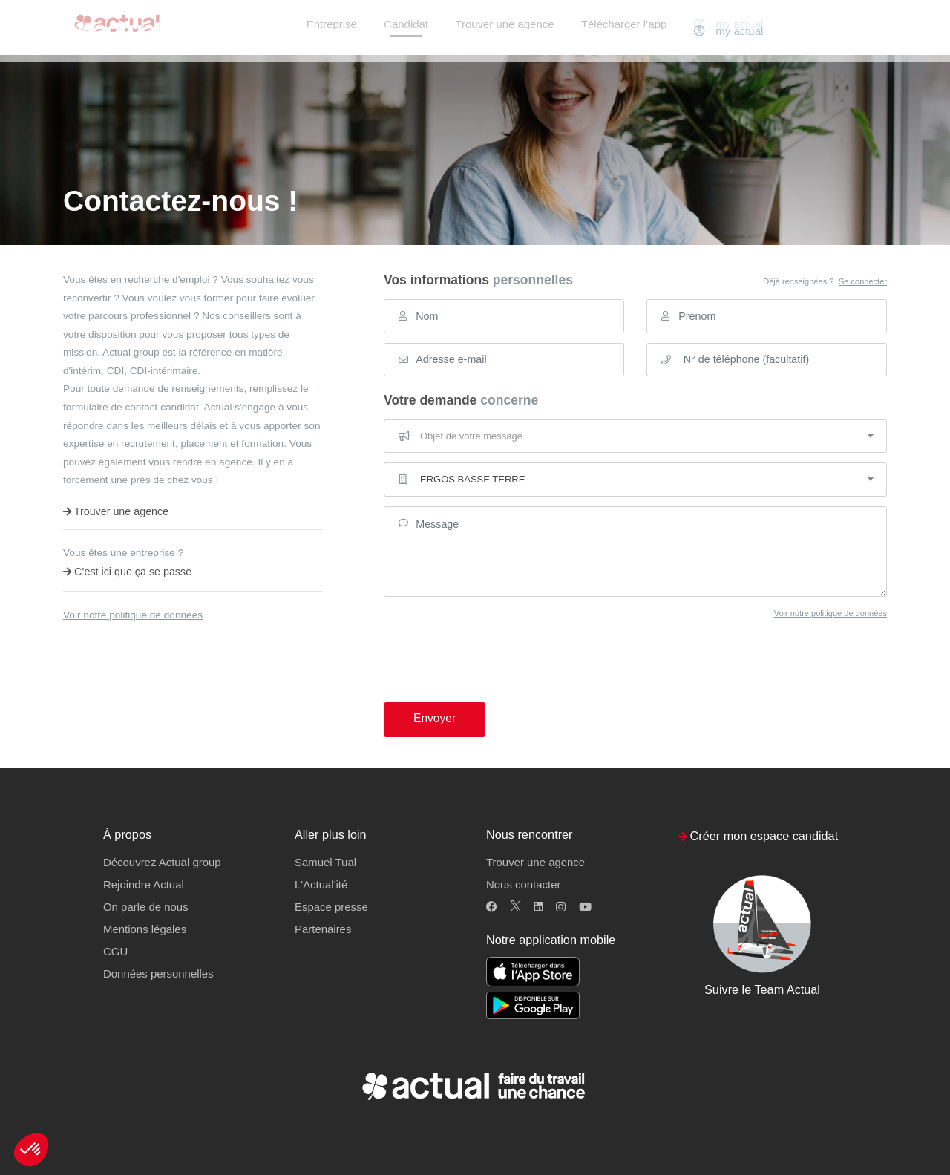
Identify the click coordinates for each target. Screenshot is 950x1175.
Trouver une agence (504, 30)
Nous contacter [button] (523, 884)
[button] (31, 1150)
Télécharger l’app (623, 30)
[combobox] (635, 436)
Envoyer (434, 718)
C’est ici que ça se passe (127, 571)
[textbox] (635, 436)
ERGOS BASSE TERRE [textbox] (472, 479)
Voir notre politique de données (133, 615)
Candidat (406, 30)
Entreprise (332, 30)
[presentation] (496, 649)
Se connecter (863, 281)
